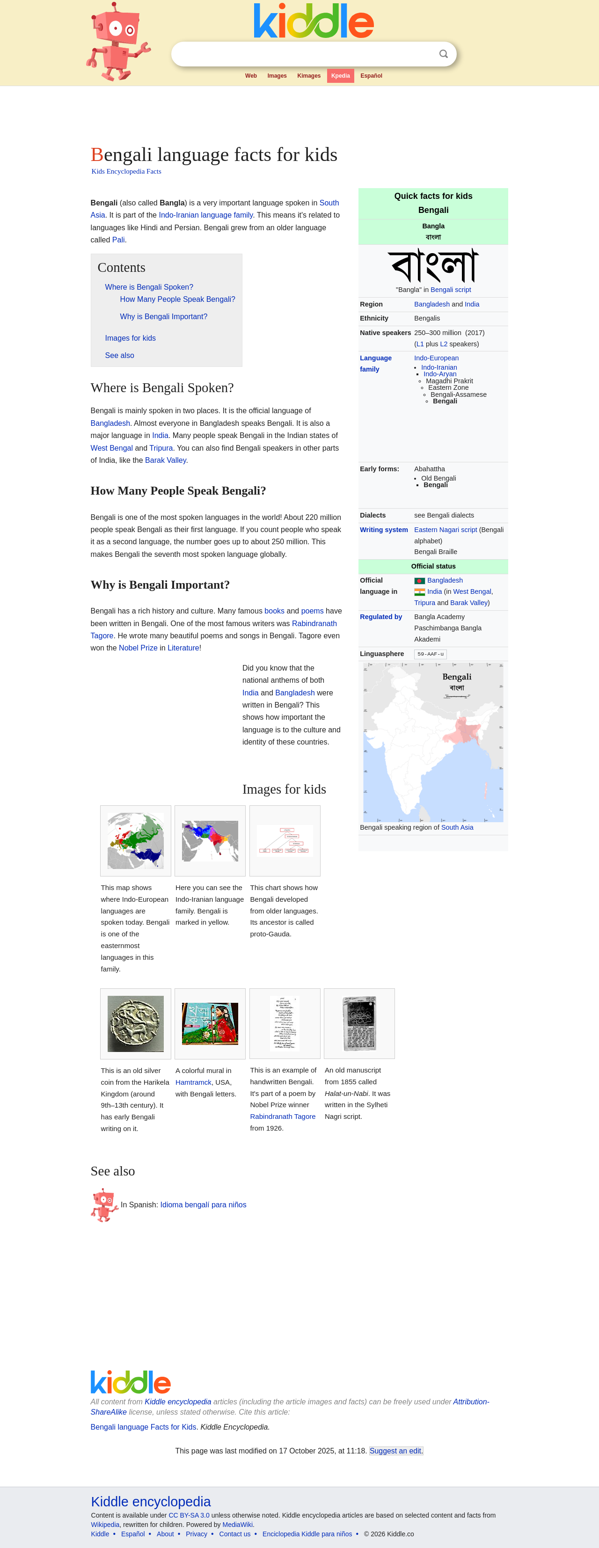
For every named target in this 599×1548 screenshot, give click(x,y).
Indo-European (436, 358)
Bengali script (451, 289)
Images (277, 76)
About (165, 1534)
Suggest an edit (395, 1451)
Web (251, 76)
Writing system (384, 529)
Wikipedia (105, 1524)
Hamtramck (193, 1082)
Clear (424, 54)
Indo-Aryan (440, 374)
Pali (118, 240)
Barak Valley (469, 602)
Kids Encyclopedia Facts (126, 171)
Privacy (196, 1534)
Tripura (424, 602)
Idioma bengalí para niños (204, 1205)
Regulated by (381, 617)
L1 (420, 344)
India (472, 304)
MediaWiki (238, 1524)
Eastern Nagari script (445, 529)
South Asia (457, 827)
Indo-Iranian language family (206, 215)
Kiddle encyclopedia (178, 1402)
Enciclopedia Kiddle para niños (307, 1534)
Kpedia (340, 76)
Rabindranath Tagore (283, 1116)
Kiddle (100, 1534)
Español (371, 76)
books (274, 611)
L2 (444, 344)
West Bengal (472, 591)
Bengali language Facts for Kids (144, 1427)
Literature (183, 648)
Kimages (309, 76)
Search (443, 54)
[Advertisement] (299, 112)
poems (312, 611)
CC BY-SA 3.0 (188, 1515)
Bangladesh (432, 304)
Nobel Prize (138, 648)
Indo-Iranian (439, 367)
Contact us (235, 1534)
